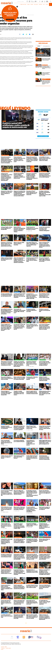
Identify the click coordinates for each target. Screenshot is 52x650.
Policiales (36, 4)
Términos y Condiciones (6, 648)
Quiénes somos (4, 646)
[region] (26, 10)
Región (32, 4)
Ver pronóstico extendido (43, 136)
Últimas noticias (23, 4)
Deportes (40, 4)
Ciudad (28, 4)
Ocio (44, 4)
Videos (47, 4)
